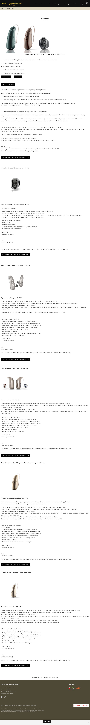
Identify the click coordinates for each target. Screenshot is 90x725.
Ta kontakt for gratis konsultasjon (15, 157)
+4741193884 (7, 689)
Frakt (2, 705)
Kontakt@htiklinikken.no (10, 691)
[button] (1, 75)
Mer (80, 3)
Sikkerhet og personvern (23, 705)
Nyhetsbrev (34, 705)
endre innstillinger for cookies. (28, 711)
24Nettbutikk (9, 714)
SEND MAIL (6, 77)
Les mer (18, 711)
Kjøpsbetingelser (10, 705)
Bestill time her (8, 84)
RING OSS (18, 77)
